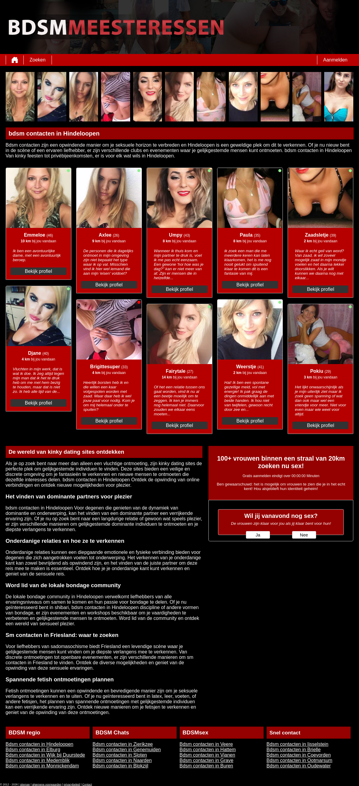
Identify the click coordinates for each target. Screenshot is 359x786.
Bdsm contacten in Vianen (207, 755)
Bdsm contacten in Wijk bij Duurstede (45, 755)
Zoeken (38, 59)
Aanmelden (335, 59)
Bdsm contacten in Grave (207, 760)
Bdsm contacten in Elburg (33, 749)
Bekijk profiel (38, 271)
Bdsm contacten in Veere (206, 744)
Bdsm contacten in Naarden (122, 760)
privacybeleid (72, 784)
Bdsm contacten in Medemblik (38, 760)
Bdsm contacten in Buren (206, 765)
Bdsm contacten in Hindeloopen (39, 744)
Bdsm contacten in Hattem (208, 749)
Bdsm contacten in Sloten (120, 755)
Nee (304, 535)
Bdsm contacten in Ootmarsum (300, 760)
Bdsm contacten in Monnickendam (42, 765)
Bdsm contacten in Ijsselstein (297, 744)
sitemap (25, 784)
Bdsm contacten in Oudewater (299, 765)
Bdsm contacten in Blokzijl (120, 765)
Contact (87, 784)
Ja (258, 535)
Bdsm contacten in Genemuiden (127, 749)
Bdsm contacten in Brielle (294, 749)
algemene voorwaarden (46, 784)
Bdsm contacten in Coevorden (299, 755)
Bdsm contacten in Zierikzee (123, 744)
